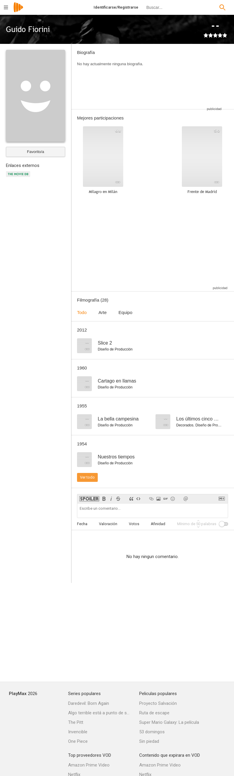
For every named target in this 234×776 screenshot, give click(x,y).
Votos (134, 524)
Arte (103, 312)
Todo (82, 312)
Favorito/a (35, 151)
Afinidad (158, 524)
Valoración (108, 524)
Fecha (82, 524)
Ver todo (87, 477)
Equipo (125, 312)
